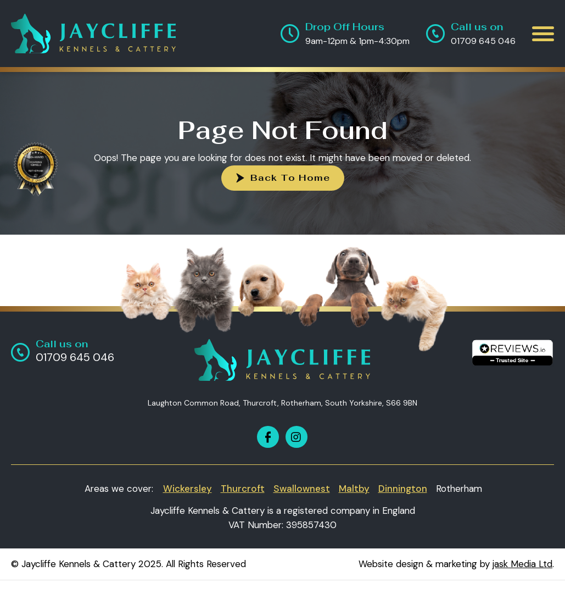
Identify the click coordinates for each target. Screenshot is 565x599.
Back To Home (290, 178)
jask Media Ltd (522, 564)
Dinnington (402, 488)
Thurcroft (243, 488)
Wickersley (187, 488)
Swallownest (301, 488)
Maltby (354, 488)
